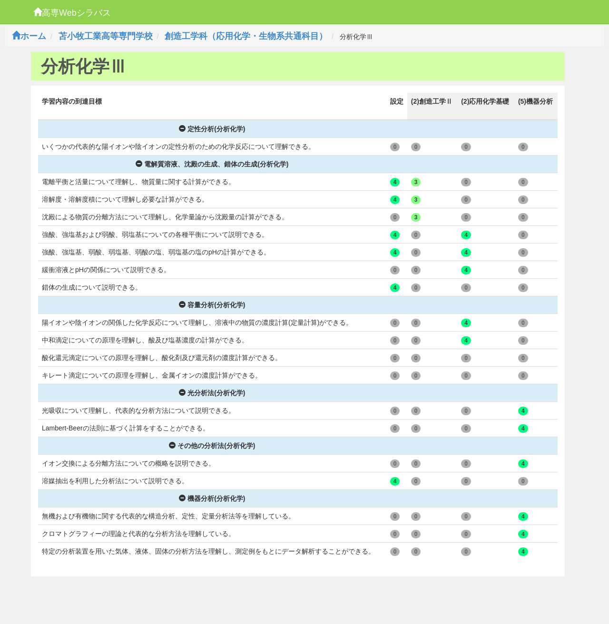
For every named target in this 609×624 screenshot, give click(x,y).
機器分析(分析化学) (212, 498)
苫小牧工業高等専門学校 (106, 36)
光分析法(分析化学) (212, 393)
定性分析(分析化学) (212, 129)
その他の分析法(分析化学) (212, 445)
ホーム (29, 36)
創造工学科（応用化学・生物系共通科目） (246, 36)
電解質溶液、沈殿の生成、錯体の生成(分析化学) (212, 164)
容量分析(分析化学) (212, 305)
